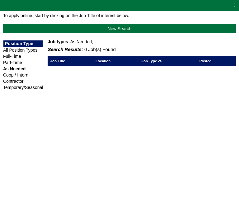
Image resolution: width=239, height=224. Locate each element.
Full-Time (12, 56)
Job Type (151, 61)
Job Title (57, 61)
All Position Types (20, 50)
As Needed (14, 68)
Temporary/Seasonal (23, 87)
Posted (205, 61)
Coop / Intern (15, 74)
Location (103, 61)
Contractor (13, 81)
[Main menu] (234, 5)
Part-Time (12, 62)
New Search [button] (119, 28)
